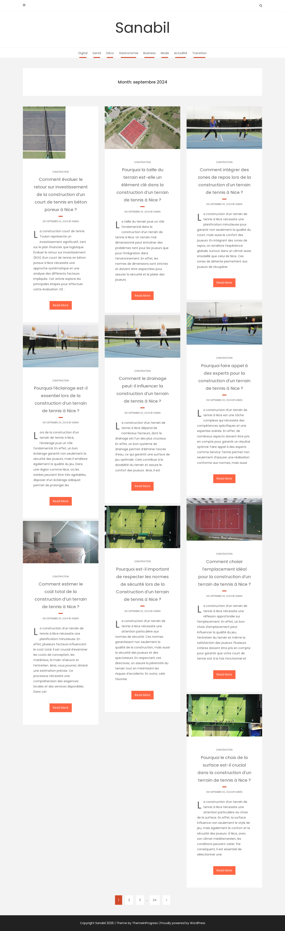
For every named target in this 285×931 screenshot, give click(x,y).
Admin (75, 221)
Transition (199, 53)
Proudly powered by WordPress (182, 923)
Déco (110, 53)
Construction (60, 171)
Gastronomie (128, 53)
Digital (83, 53)
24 (155, 900)
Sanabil (142, 27)
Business (149, 53)
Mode (165, 53)
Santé (97, 53)
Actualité (180, 53)
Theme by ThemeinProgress (137, 923)
